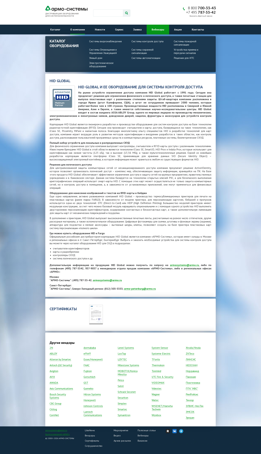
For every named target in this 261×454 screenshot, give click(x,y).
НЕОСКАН (191, 365)
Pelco (121, 380)
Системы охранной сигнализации (142, 51)
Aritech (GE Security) (61, 365)
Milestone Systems (128, 365)
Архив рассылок (122, 440)
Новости (100, 29)
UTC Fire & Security (162, 376)
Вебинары (158, 29)
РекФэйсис (192, 394)
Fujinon (88, 371)
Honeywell (90, 400)
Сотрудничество (94, 445)
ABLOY (53, 353)
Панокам (191, 376)
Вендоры (90, 435)
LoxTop (122, 353)
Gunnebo (88, 388)
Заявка (137, 29)
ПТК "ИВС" (192, 388)
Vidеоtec (156, 388)
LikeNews (90, 430)
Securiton (123, 397)
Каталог (55, 29)
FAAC (87, 365)
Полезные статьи (147, 430)
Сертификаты (92, 440)
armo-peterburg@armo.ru (140, 288)
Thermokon (158, 365)
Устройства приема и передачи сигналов (186, 51)
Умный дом (95, 58)
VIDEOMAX (158, 382)
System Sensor (160, 347)
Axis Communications (61, 388)
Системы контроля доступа (147, 41)
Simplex (122, 403)
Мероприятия (121, 430)
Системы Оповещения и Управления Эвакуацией (103, 51)
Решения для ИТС (184, 58)
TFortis (156, 359)
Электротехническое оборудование (101, 64)
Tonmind (156, 371)
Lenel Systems (126, 347)
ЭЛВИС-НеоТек (194, 406)
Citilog (53, 409)
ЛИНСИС (191, 359)
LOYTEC (122, 359)
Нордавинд (192, 371)
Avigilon (54, 371)
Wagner (156, 394)
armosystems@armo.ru (184, 265)
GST (86, 382)
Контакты (198, 29)
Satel (121, 386)
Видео (117, 435)
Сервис (119, 29)
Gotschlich (89, 376)
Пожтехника (193, 382)
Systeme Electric (161, 353)
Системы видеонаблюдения (105, 41)
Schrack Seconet (127, 391)
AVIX (52, 376)
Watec (155, 400)
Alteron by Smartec (60, 359)
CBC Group (55, 403)
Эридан (190, 417)
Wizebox (156, 415)
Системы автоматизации (145, 58)
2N (51, 347)
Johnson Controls (93, 406)
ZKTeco (190, 353)
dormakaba (90, 347)
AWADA (54, 382)
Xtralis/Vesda (193, 347)
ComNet (54, 415)
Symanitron (124, 415)
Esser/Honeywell (93, 359)
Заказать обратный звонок (200, 16)
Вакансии (142, 440)
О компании (77, 29)
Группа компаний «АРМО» (57, 434)
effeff (87, 353)
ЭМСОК (190, 411)
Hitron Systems (92, 394)
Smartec (122, 409)
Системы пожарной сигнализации (185, 43)
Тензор (190, 400)
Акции (178, 29)
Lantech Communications (93, 413)
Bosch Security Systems (58, 396)
